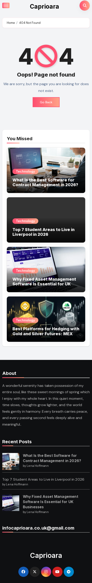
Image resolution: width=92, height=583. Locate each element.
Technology (25, 171)
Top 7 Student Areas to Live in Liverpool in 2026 (43, 232)
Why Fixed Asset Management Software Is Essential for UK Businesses (44, 284)
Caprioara (44, 6)
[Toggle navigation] (6, 5)
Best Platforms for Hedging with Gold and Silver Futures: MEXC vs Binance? (45, 333)
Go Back (46, 102)
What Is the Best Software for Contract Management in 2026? (45, 182)
